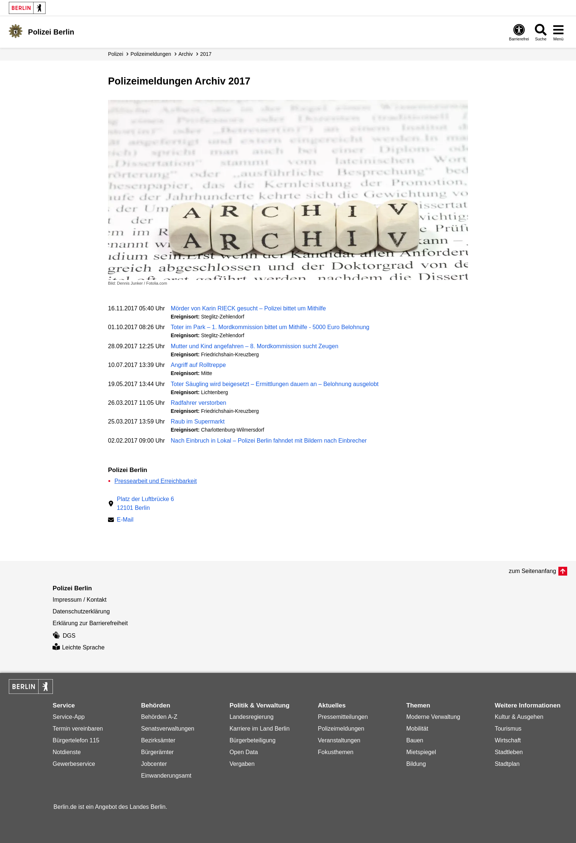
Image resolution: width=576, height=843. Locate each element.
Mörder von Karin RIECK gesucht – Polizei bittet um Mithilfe (248, 308)
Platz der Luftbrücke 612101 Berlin (145, 503)
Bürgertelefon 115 (76, 740)
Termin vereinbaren (78, 728)
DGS (64, 636)
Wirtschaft (508, 740)
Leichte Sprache (78, 647)
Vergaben (242, 764)
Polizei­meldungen (150, 54)
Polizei (115, 54)
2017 (206, 54)
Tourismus (508, 728)
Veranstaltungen (339, 740)
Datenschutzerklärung (81, 611)
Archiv (186, 54)
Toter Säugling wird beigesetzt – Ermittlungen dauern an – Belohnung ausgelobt (275, 384)
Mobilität (417, 728)
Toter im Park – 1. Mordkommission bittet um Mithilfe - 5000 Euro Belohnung (270, 327)
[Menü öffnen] (558, 32)
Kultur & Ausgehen (519, 717)
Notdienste (67, 752)
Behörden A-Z (159, 717)
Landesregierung (252, 717)
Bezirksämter (158, 740)
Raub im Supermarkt (198, 421)
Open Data (244, 752)
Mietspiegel (421, 752)
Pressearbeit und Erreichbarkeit (156, 481)
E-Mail (125, 520)
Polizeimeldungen (341, 728)
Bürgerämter (157, 752)
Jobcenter (154, 764)
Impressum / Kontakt (80, 600)
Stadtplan (507, 764)
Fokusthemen (335, 752)
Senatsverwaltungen (167, 728)
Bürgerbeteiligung (253, 740)
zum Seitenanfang (532, 571)
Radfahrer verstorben (198, 403)
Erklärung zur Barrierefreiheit (90, 623)
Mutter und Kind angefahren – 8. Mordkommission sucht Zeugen (254, 346)
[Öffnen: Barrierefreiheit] (519, 32)
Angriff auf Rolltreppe (198, 365)
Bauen (414, 740)
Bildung (416, 764)
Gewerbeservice (74, 764)
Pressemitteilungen (343, 717)
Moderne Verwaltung (433, 717)
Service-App (68, 717)
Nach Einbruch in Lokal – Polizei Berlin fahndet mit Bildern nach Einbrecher (269, 440)
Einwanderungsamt (166, 775)
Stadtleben (509, 752)
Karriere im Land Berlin (260, 728)
